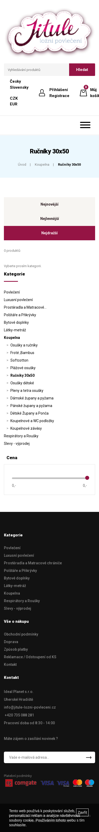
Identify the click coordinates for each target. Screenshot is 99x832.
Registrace (59, 95)
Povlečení (12, 292)
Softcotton (19, 360)
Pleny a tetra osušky (26, 390)
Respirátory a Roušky (21, 436)
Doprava (11, 642)
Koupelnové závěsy (26, 428)
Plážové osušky (23, 368)
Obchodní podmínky (21, 634)
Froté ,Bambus (22, 353)
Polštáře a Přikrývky (20, 315)
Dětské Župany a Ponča (29, 413)
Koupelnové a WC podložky (32, 421)
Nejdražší (49, 233)
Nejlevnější (49, 219)
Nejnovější (49, 204)
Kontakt (10, 664)
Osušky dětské (22, 383)
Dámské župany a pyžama (32, 398)
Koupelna (42, 164)
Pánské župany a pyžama (31, 406)
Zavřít (82, 812)
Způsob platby (16, 649)
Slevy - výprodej (17, 443)
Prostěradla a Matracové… (25, 307)
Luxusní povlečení (18, 300)
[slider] (87, 478)
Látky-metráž (15, 330)
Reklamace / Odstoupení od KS (30, 657)
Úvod (22, 164)
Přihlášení (58, 89)
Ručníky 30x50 (69, 164)
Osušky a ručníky (24, 345)
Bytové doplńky (16, 322)
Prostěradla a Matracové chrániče (33, 563)
